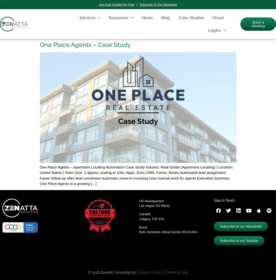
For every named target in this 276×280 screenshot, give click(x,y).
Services (89, 18)
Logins (217, 30)
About (218, 17)
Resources (121, 18)
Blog (165, 17)
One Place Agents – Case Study (85, 44)
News (147, 17)
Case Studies (191, 17)
